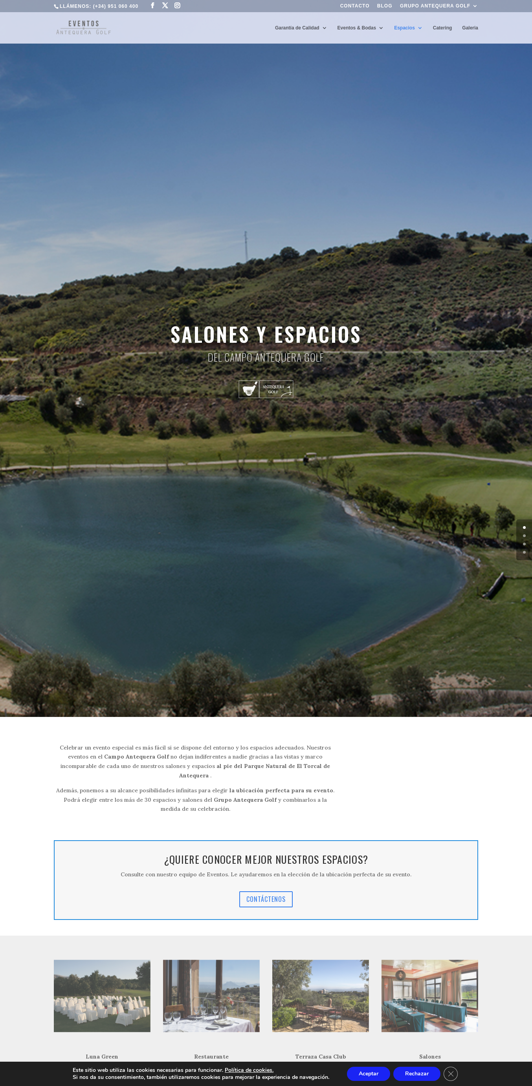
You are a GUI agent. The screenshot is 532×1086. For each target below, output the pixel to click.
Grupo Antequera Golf (435, 6)
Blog (385, 6)
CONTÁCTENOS (266, 899)
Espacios (404, 28)
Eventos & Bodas (357, 28)
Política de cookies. (249, 1070)
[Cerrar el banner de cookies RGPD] (451, 1074)
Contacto (355, 6)
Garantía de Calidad (297, 28)
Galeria (470, 28)
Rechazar (417, 1073)
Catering (442, 28)
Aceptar (368, 1073)
